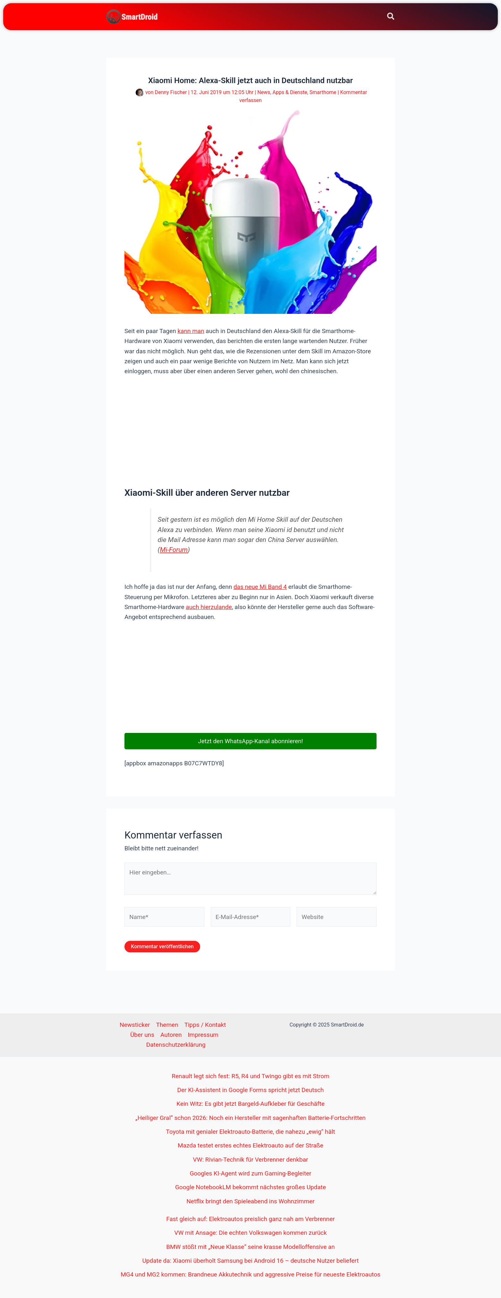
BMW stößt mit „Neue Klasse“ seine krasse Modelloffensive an (250, 1247)
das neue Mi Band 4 (260, 586)
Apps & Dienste (289, 92)
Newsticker (135, 1024)
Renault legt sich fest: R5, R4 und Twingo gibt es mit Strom (250, 1076)
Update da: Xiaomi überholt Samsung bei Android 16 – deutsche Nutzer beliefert (250, 1260)
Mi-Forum (174, 550)
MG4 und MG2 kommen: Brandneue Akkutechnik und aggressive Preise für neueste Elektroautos (250, 1274)
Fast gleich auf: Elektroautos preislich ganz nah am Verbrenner (250, 1219)
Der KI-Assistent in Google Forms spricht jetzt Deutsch (250, 1090)
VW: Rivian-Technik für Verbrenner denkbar (250, 1159)
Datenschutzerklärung (176, 1044)
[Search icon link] (391, 17)
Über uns (142, 1034)
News (263, 92)
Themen (167, 1024)
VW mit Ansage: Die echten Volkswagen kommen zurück (250, 1232)
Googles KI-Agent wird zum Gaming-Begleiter (250, 1173)
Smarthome (323, 92)
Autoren (171, 1034)
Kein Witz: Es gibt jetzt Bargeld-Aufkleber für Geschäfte (250, 1103)
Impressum (203, 1034)
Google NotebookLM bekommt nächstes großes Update (250, 1187)
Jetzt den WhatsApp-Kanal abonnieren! (250, 741)
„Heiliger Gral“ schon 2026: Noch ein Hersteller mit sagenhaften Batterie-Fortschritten (250, 1118)
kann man (191, 331)
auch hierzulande (209, 607)
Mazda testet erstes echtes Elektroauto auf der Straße (250, 1145)
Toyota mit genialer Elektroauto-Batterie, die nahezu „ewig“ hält (250, 1131)
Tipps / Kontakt (205, 1024)
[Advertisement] (250, 431)
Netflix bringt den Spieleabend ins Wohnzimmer (250, 1201)
